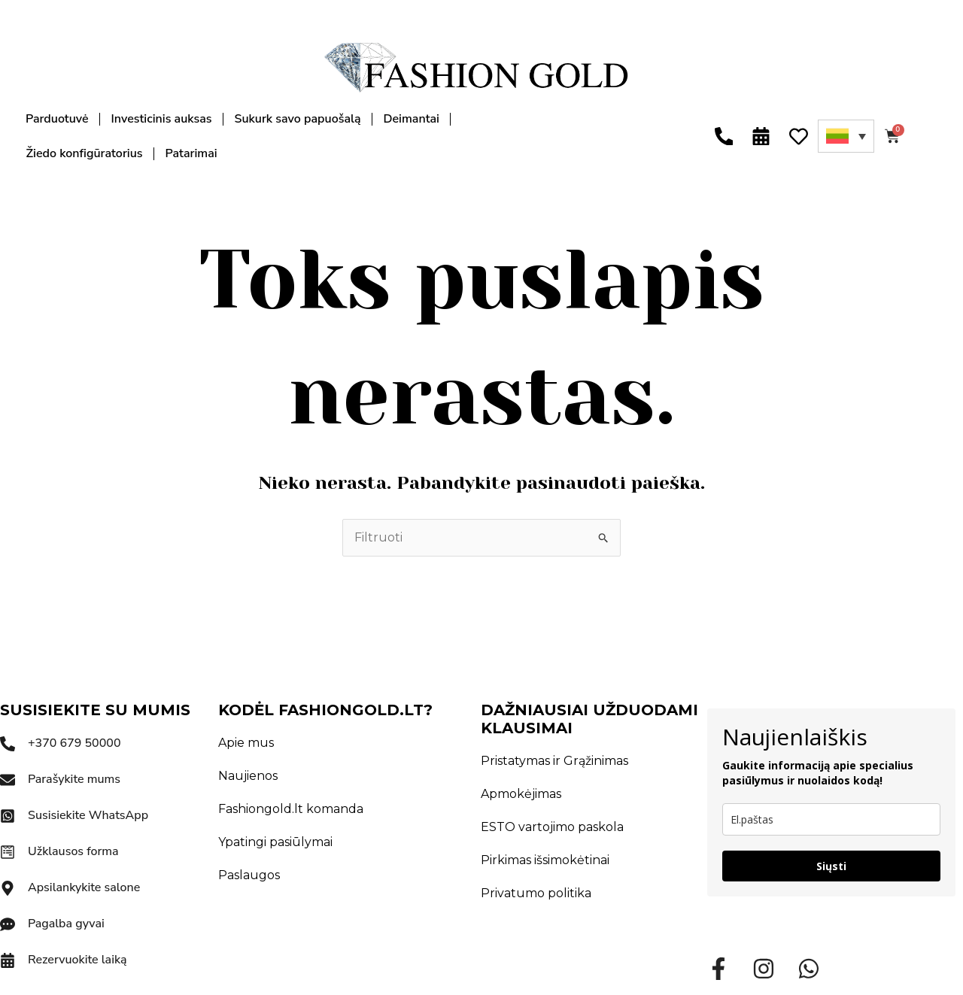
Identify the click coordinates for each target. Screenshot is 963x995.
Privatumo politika (536, 893)
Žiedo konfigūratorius (84, 153)
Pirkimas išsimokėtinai (545, 860)
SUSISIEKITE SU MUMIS (95, 710)
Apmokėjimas (521, 794)
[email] (831, 819)
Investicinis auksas (161, 119)
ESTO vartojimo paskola (552, 827)
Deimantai (411, 119)
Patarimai (191, 153)
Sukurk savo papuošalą (297, 119)
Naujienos (248, 776)
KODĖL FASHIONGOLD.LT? (325, 710)
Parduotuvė (57, 119)
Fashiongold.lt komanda (290, 809)
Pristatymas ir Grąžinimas (554, 761)
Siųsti (831, 866)
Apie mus (246, 743)
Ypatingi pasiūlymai (275, 842)
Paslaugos (249, 875)
